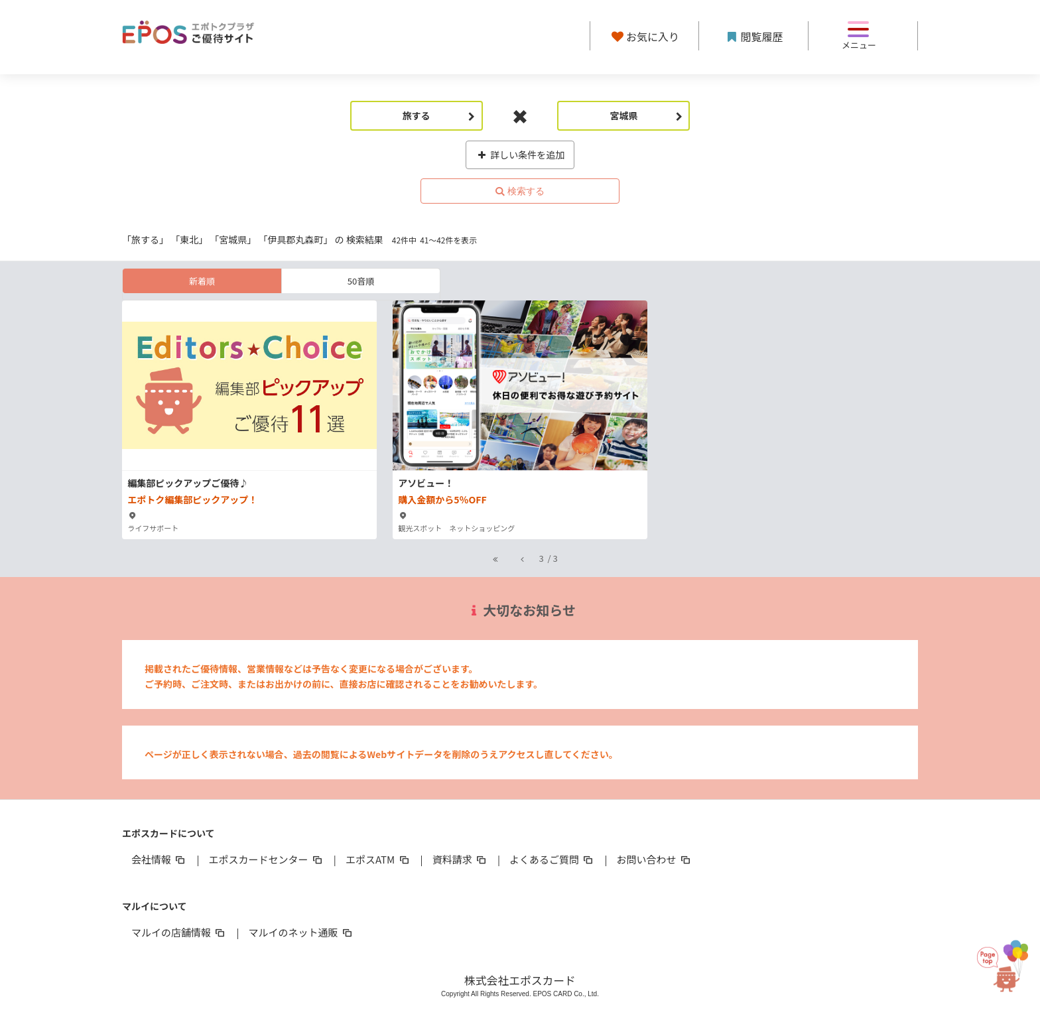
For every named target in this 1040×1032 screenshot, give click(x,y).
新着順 (202, 281)
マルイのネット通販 (301, 932)
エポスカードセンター (266, 859)
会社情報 (159, 859)
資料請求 (460, 859)
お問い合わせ (654, 859)
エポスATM (378, 859)
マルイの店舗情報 (179, 932)
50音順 (361, 281)
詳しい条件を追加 (520, 154)
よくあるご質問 (552, 859)
